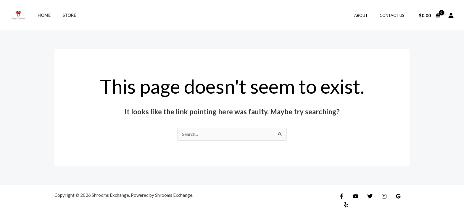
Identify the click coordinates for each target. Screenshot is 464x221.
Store (64, 15)
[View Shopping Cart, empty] (429, 15)
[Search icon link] (232, 15)
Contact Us (394, 15)
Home (42, 15)
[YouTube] (354, 196)
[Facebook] (341, 196)
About (367, 15)
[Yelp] (405, 196)
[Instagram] (379, 196)
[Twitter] (367, 196)
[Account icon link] (451, 15)
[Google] (392, 196)
